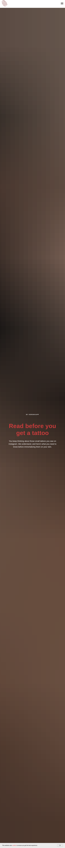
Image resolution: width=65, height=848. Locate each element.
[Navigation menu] (62, 3)
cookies (14, 845)
